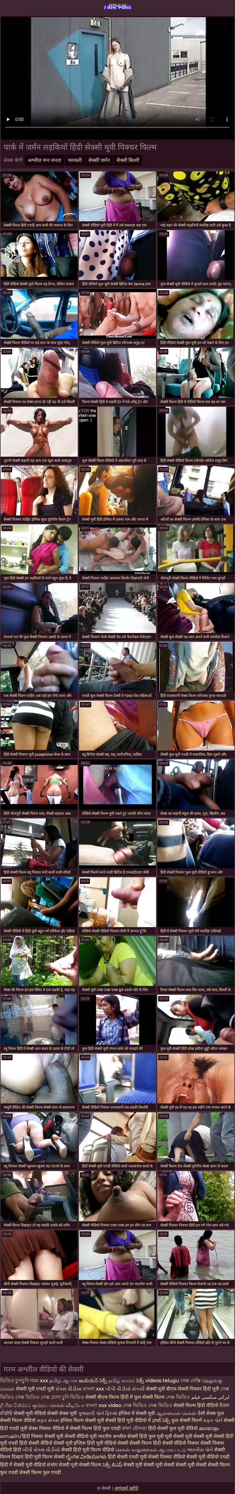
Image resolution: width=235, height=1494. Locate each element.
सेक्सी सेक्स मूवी (62, 1413)
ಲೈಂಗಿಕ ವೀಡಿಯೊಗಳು (86, 1457)
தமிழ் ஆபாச (63, 1381)
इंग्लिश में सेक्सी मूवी (136, 1413)
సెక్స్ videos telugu (157, 1381)
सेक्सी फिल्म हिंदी (145, 1443)
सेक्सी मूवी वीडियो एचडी (207, 1457)
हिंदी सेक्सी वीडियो (35, 1443)
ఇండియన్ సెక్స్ (93, 1381)
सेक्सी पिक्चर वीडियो (166, 1457)
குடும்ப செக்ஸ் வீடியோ (58, 1405)
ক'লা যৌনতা (134, 1428)
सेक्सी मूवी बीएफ (161, 1389)
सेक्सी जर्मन (99, 160)
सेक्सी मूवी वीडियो (30, 1413)
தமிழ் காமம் (121, 1381)
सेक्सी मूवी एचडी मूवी (35, 1389)
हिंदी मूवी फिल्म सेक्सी (45, 1457)
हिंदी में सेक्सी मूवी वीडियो (23, 1465)
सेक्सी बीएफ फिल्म (103, 1397)
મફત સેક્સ (48, 1420)
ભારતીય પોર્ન (200, 1450)
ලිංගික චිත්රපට (16, 1405)
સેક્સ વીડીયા (68, 1389)
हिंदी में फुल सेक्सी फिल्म (143, 1397)
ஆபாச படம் (172, 1450)
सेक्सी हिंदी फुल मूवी (145, 1436)
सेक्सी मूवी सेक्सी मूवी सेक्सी (148, 1465)
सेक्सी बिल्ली (128, 160)
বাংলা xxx (93, 1389)
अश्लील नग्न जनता (44, 160)
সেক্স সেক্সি (191, 1381)
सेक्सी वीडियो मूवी (81, 1436)
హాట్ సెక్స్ (161, 1420)
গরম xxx (39, 1381)
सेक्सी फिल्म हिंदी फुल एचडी (95, 1428)
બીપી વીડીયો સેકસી (125, 1389)
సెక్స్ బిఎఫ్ (112, 1465)
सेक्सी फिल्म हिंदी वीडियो (195, 1405)
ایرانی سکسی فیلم (210, 1397)
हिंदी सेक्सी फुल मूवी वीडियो (173, 1428)
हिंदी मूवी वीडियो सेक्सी (107, 1443)
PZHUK (117, 6)
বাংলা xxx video (103, 1405)
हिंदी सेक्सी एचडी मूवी (127, 1457)
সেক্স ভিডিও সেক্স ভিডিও (148, 1405)
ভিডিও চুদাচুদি (15, 1381)
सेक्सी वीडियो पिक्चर (181, 1443)
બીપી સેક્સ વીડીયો (41, 1450)
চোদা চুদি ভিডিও (67, 1397)
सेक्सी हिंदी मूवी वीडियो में (128, 1420)
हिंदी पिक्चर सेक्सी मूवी (42, 1436)
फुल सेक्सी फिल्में (186, 1420)
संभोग (52, 1465)
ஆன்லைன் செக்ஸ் (176, 1413)
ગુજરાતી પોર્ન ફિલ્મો (97, 1413)
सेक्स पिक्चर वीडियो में (48, 1428)
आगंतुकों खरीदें (126, 1488)
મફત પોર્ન (212, 1420)
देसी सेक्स (207, 1413)
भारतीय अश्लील (112, 1436)
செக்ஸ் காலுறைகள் (136, 1450)
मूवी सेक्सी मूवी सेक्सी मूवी (189, 1436)
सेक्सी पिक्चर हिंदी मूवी (198, 1389)
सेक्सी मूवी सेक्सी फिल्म (80, 1465)
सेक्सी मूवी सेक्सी (191, 1465)
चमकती (75, 160)
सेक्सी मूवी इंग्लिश (70, 1443)
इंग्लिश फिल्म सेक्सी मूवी (82, 1420)
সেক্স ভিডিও (178, 1397)
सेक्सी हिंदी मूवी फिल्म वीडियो (88, 1450)
